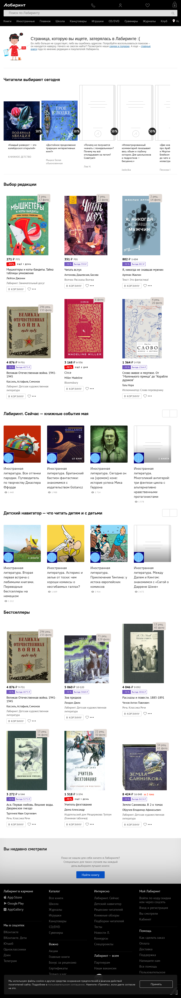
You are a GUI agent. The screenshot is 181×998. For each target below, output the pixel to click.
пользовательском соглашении (66, 984)
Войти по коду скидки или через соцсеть (155, 900)
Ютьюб (8, 943)
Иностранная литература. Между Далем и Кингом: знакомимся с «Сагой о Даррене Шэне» (151, 577)
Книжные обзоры (106, 915)
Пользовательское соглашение (152, 974)
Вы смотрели (148, 913)
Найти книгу (90, 875)
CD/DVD (114, 21)
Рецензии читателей (108, 909)
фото (44, 199)
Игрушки (98, 21)
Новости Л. (102, 932)
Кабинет (145, 919)
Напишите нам (149, 961)
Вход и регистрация (153, 908)
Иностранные (26, 21)
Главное (45, 21)
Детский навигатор (107, 904)
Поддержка (147, 955)
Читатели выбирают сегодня (32, 79)
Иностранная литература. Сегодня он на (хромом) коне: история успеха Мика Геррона (108, 478)
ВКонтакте (11, 932)
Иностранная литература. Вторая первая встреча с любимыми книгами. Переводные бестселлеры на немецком (19, 582)
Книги (8, 21)
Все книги (56, 898)
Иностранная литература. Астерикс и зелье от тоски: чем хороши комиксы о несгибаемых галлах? (65, 577)
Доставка (145, 949)
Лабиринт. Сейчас (106, 898)
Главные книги (59, 957)
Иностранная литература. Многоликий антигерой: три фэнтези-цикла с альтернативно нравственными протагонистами (152, 483)
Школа (60, 21)
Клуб (164, 21)
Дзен (7, 955)
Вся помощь (148, 966)
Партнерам (102, 962)
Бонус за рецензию (62, 962)
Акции (53, 951)
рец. (42, 196)
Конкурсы (101, 938)
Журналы (149, 21)
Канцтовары (78, 21)
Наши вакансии (105, 968)
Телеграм (10, 961)
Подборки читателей (109, 921)
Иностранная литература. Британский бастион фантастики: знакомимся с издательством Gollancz (65, 478)
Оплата (144, 943)
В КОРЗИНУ (16, 289)
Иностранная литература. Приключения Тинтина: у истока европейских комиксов (108, 577)
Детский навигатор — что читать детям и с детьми (53, 513)
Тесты (98, 927)
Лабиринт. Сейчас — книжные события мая (46, 413)
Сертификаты (58, 968)
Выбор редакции (20, 184)
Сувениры (131, 21)
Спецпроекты (103, 944)
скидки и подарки (119, 46)
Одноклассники (15, 949)
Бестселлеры (17, 612)
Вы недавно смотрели (25, 848)
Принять (156, 984)
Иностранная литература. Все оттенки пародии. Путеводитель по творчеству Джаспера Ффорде (22, 478)
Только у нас (58, 974)
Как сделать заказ (152, 938)
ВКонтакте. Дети (15, 938)
